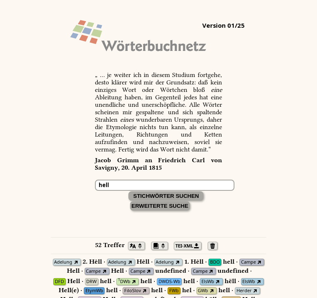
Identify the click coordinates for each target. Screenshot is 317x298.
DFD (59, 282)
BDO (215, 262)
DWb (124, 282)
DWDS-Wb (169, 282)
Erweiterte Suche (160, 206)
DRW (91, 282)
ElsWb (207, 282)
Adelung (63, 262)
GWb (203, 291)
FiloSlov (132, 291)
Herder (244, 291)
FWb (174, 291)
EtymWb (94, 291)
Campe (248, 262)
